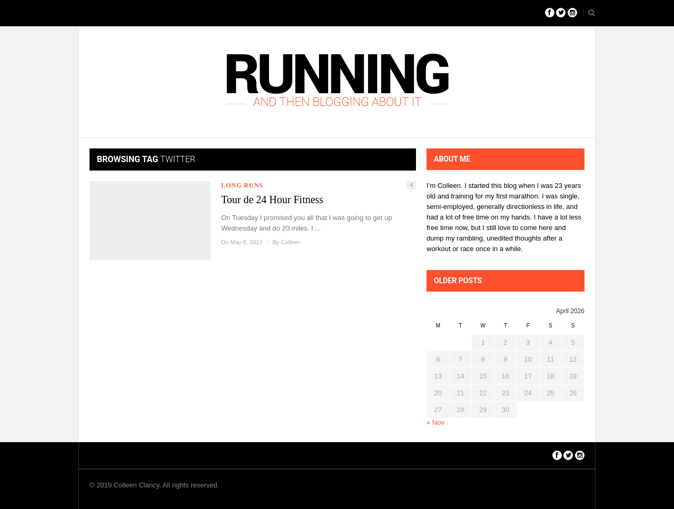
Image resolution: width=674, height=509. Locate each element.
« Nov (435, 422)
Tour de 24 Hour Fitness (272, 199)
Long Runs (242, 185)
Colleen (290, 242)
